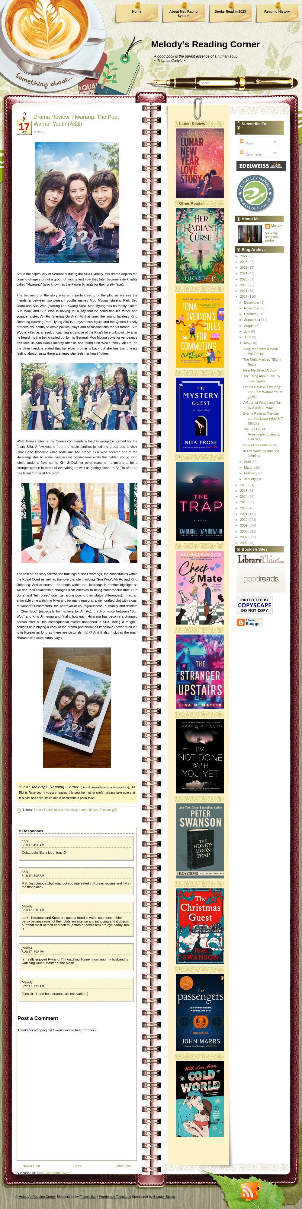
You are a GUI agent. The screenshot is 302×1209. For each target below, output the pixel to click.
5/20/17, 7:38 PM (33, 952)
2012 (244, 508)
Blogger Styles (164, 1196)
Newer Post (31, 1166)
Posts (246, 143)
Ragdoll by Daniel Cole (260, 445)
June (248, 337)
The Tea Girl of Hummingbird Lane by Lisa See (261, 434)
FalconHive (88, 1196)
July (247, 331)
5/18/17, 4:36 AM (33, 876)
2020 (244, 279)
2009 (244, 525)
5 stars (38, 810)
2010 (244, 519)
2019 (244, 285)
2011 (244, 514)
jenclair (27, 948)
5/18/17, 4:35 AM (33, 845)
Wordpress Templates (115, 1196)
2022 (244, 267)
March (249, 467)
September (252, 319)
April (248, 462)
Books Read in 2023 (230, 11)
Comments (250, 154)
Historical (70, 810)
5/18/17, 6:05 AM (33, 910)
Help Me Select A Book (260, 370)
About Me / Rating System (183, 13)
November (252, 308)
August (249, 326)
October (250, 314)
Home (136, 11)
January (250, 479)
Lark (25, 841)
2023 (244, 262)
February (251, 473)
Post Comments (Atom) (54, 1173)
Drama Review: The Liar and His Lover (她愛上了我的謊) (263, 418)
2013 (244, 502)
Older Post (123, 1166)
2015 (244, 490)
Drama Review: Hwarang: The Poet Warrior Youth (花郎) (262, 392)
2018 (244, 291)
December (252, 302)
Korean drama (88, 810)
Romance (105, 810)
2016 (244, 485)
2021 (244, 273)
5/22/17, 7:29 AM (33, 986)
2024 (244, 256)
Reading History (277, 11)
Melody (27, 906)
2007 (244, 537)
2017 (244, 296)
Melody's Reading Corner (205, 44)
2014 (244, 496)
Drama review (53, 810)
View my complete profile (272, 236)
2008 (244, 531)
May (247, 343)
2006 (244, 543)
